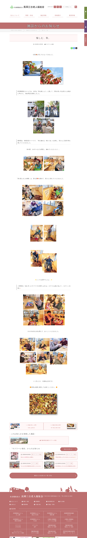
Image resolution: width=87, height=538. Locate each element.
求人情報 (61, 502)
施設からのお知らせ (31, 30)
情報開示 (37, 502)
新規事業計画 (50, 502)
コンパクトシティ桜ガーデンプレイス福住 (18, 533)
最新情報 (25, 505)
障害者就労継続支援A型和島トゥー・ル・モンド (69, 533)
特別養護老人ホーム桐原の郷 (52, 515)
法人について (14, 502)
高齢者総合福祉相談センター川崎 (52, 533)
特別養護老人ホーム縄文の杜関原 (18, 521)
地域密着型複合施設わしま (69, 515)
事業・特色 (25, 502)
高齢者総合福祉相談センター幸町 (52, 527)
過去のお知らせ (68, 449)
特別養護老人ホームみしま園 (18, 515)
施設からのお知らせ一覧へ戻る (43, 476)
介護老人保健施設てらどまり (69, 521)
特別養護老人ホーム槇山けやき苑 (35, 515)
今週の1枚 (37, 505)
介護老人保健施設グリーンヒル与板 (52, 521)
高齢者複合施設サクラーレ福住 (35, 533)
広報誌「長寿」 (50, 505)
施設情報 (13, 510)
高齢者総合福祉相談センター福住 (69, 527)
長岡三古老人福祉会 (16, 30)
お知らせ (12, 505)
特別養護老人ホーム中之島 (35, 521)
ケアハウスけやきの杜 (18, 527)
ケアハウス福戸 (35, 527)
